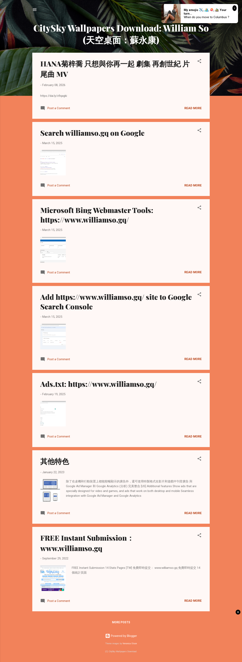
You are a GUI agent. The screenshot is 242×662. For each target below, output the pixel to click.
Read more (193, 108)
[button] (199, 62)
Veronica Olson (130, 643)
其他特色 (54, 461)
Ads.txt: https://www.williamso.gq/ (98, 384)
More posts (121, 622)
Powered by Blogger (121, 636)
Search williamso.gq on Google (92, 133)
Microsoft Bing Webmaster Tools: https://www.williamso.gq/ (96, 214)
